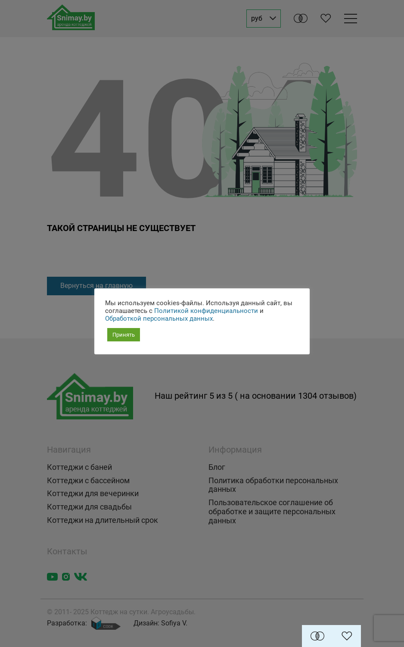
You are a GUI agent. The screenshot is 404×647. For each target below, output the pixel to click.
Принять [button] (123, 334)
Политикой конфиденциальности (206, 311)
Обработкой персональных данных (159, 318)
